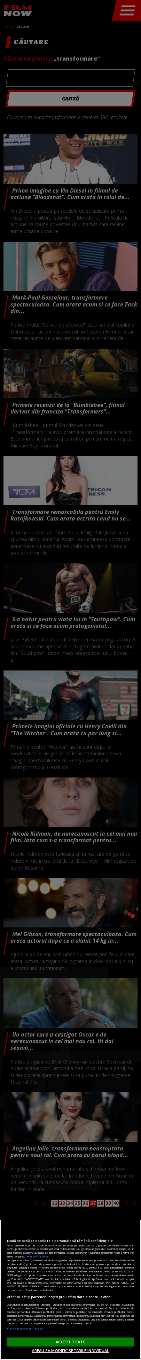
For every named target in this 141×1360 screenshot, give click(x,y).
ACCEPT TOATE (70, 1341)
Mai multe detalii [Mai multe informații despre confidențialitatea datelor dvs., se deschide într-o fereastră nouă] (39, 1256)
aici (8, 1279)
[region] (70, 1289)
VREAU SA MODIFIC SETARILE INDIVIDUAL (70, 1350)
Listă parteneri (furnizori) (25, 1328)
